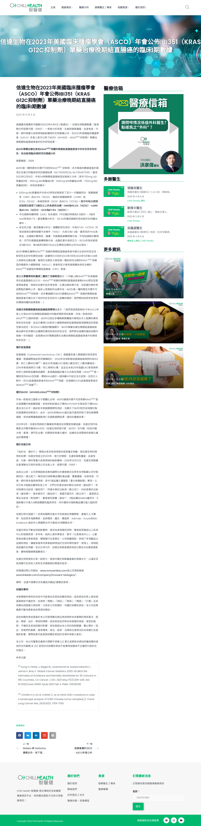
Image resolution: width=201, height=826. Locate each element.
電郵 (136, 791)
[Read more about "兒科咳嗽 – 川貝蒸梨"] (144, 322)
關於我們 (141, 7)
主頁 (53, 7)
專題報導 (120, 383)
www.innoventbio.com (53, 570)
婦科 (143, 200)
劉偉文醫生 (134, 208)
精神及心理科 (133, 240)
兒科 (108, 338)
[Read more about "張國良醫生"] (114, 191)
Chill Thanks (133, 200)
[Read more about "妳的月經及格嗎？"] (144, 367)
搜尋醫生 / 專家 (103, 7)
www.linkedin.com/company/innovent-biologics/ (46, 575)
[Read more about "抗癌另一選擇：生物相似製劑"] (144, 277)
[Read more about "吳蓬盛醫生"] (114, 231)
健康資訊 (67, 7)
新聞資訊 (20, 725)
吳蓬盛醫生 (134, 228)
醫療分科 (84, 7)
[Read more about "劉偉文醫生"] (114, 211)
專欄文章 (110, 293)
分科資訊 (130, 383)
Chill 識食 (115, 338)
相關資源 (123, 7)
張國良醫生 (134, 188)
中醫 (108, 383)
